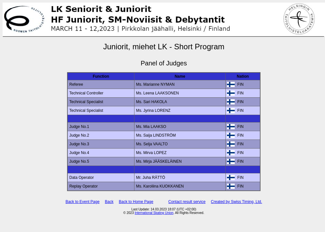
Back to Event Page (82, 201)
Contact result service (186, 201)
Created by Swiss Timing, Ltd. (236, 201)
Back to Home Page (136, 201)
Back (109, 201)
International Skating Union (154, 213)
